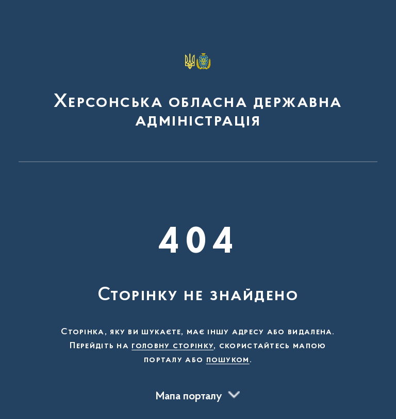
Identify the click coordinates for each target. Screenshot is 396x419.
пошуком (228, 360)
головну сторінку (172, 346)
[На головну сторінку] (198, 85)
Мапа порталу (189, 396)
